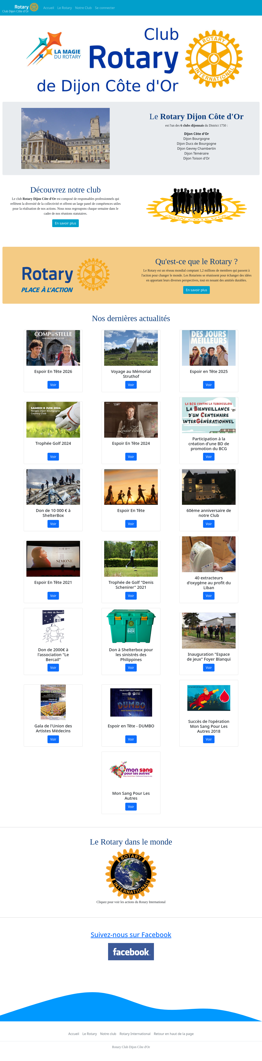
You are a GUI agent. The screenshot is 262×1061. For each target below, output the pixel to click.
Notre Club (83, 8)
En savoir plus (65, 223)
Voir (53, 385)
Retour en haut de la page (174, 1034)
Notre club (108, 1034)
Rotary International (135, 1034)
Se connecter (105, 8)
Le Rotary (64, 8)
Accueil (48, 8)
